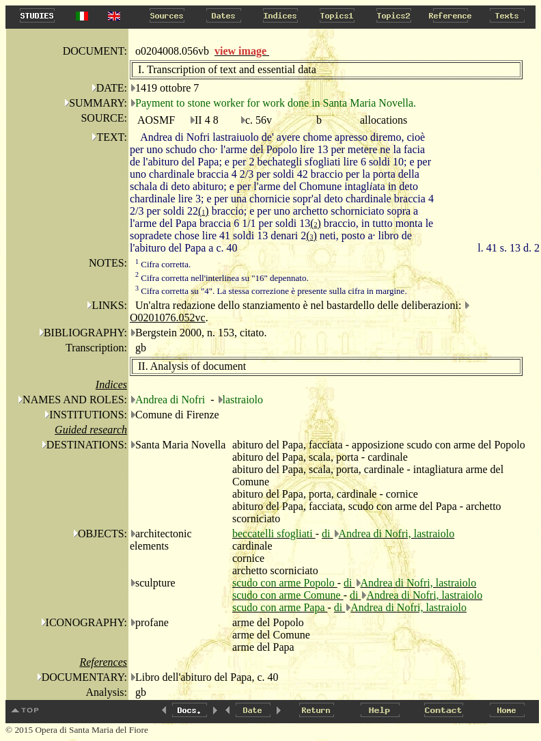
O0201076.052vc (168, 317)
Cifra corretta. (163, 264)
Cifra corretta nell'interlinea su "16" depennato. (222, 278)
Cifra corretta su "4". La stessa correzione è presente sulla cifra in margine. (271, 291)
